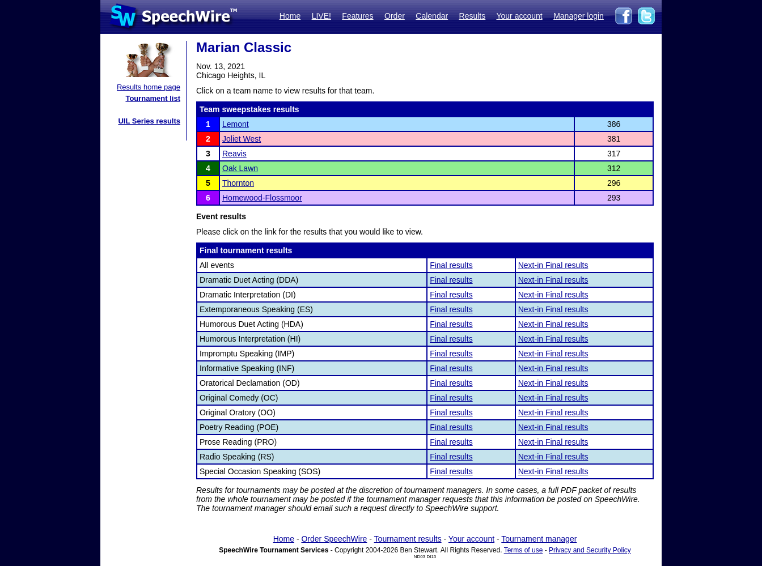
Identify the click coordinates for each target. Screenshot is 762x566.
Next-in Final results (553, 265)
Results (472, 15)
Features (357, 15)
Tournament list (152, 98)
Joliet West (241, 138)
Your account (519, 15)
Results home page (148, 87)
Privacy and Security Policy (590, 550)
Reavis (234, 153)
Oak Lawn (240, 168)
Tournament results (408, 538)
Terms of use (523, 550)
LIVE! (321, 15)
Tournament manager (539, 538)
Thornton (238, 183)
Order (394, 15)
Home (290, 15)
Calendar (432, 15)
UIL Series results (149, 121)
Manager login (578, 15)
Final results (451, 265)
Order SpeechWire (334, 538)
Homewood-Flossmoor (262, 197)
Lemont (235, 124)
